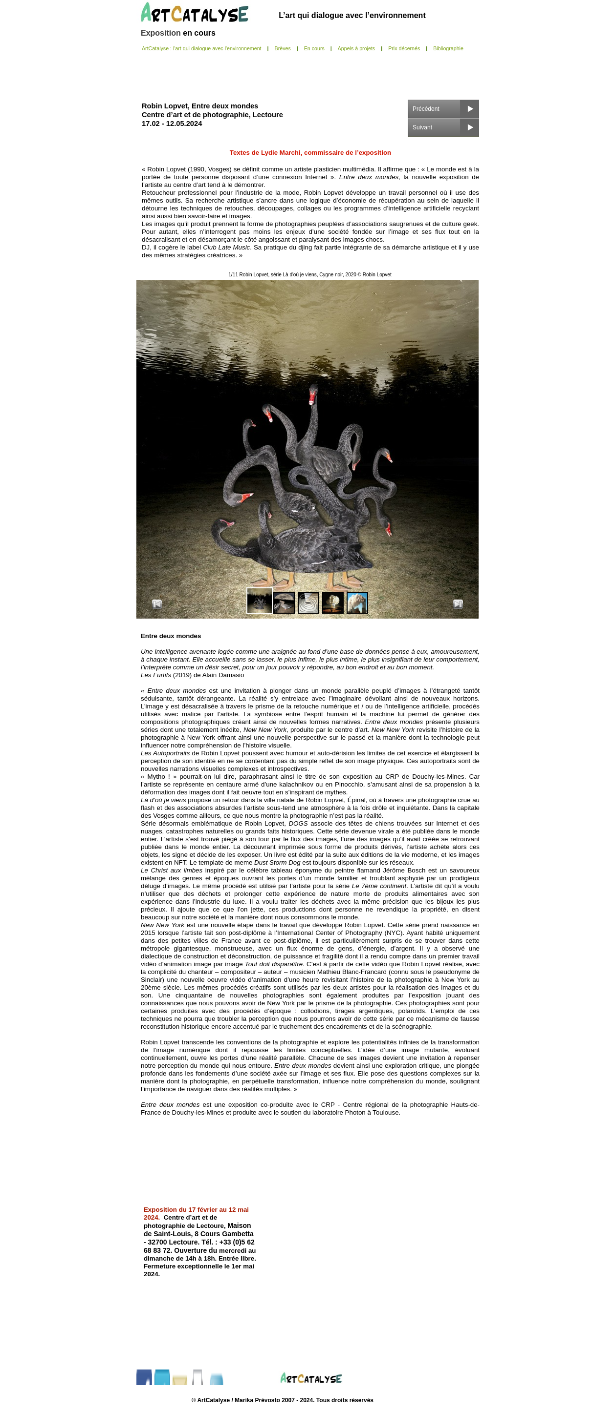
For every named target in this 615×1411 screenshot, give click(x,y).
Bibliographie (448, 48)
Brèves (283, 48)
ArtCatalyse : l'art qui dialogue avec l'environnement (202, 48)
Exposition (162, 33)
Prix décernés (404, 48)
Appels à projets (356, 48)
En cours (314, 48)
